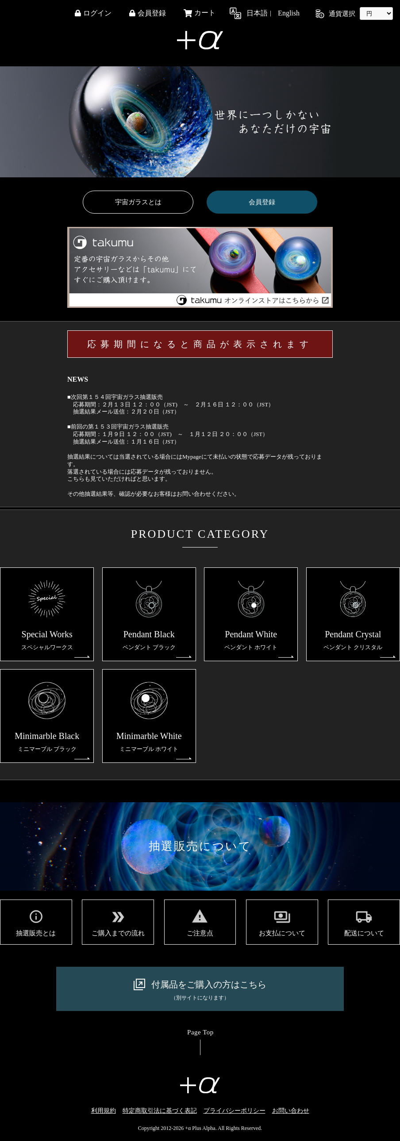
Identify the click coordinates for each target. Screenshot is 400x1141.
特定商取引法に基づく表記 (160, 1110)
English (289, 13)
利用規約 (103, 1110)
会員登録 (262, 202)
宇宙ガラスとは (138, 202)
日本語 (257, 13)
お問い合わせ (290, 1110)
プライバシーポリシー (234, 1110)
